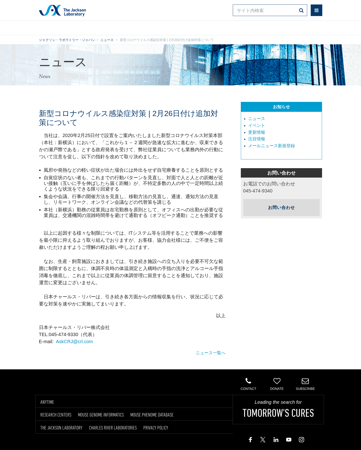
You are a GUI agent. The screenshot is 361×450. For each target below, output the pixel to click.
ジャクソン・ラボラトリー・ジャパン (67, 40)
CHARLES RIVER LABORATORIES (113, 427)
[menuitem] (284, 118)
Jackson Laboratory (62, 10)
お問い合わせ (221, 26)
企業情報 (302, 26)
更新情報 (256, 132)
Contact (248, 384)
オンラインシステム (166, 26)
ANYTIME (47, 402)
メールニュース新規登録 (271, 145)
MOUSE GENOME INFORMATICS (101, 414)
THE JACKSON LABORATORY (61, 427)
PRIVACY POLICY (155, 427)
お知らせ (281, 106)
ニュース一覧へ (210, 352)
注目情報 (256, 139)
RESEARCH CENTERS (55, 414)
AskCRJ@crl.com (74, 341)
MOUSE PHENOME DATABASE (152, 414)
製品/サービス (61, 26)
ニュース (107, 40)
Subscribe (305, 384)
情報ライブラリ (111, 26)
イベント (256, 125)
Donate (276, 384)
